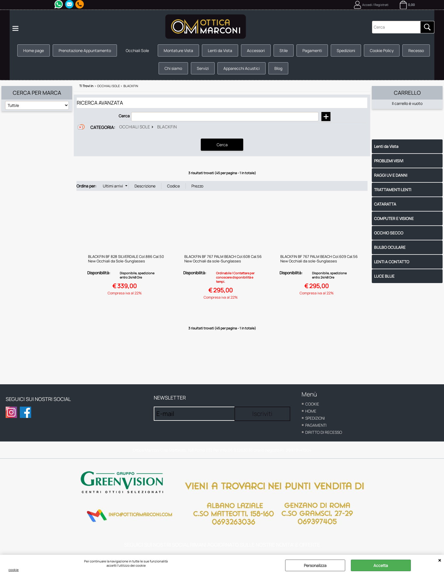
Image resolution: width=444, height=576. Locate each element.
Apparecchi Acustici (241, 68)
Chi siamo (173, 68)
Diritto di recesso (323, 432)
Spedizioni (346, 50)
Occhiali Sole (137, 50)
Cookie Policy (382, 50)
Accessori (256, 50)
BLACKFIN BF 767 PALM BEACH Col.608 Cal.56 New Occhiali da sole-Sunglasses (223, 259)
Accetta (380, 565)
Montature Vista (178, 50)
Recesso (416, 50)
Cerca (124, 115)
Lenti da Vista (220, 50)
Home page (33, 50)
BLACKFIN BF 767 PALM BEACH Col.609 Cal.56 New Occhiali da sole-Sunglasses (319, 259)
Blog (278, 68)
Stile (283, 50)
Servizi (203, 68)
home (310, 411)
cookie (13, 570)
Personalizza (315, 565)
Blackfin (167, 127)
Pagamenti (312, 50)
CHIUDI (439, 560)
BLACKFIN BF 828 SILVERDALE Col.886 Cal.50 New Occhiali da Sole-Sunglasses (126, 259)
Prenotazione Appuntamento (85, 50)
